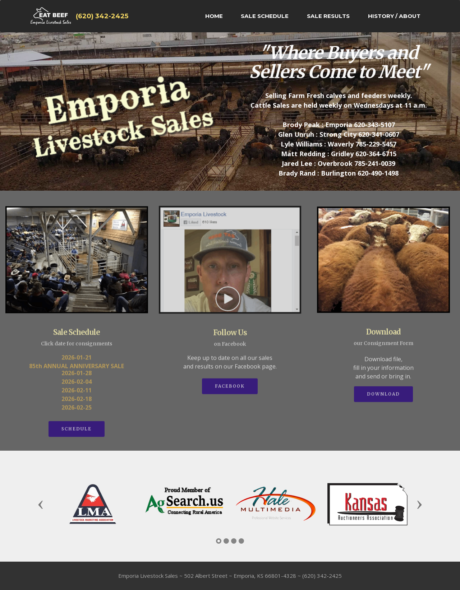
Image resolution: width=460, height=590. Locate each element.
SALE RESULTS (328, 16)
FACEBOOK (230, 390)
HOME (214, 16)
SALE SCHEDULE (265, 16)
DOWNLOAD (383, 398)
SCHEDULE (76, 433)
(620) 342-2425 (102, 16)
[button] (40, 504)
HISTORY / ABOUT (394, 16)
